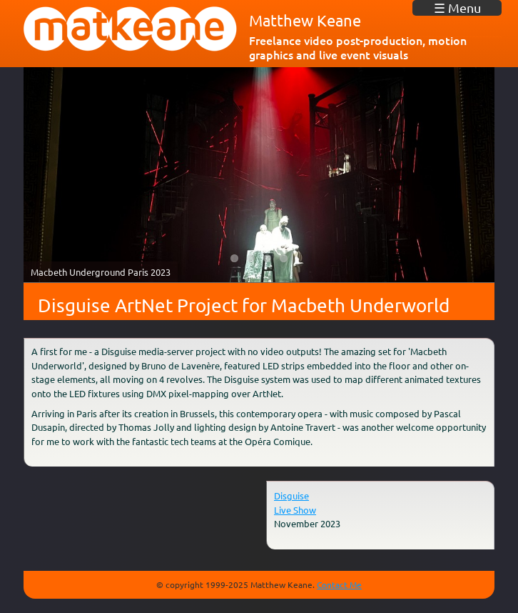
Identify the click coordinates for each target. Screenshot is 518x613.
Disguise (291, 495)
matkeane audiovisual (131, 29)
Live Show (295, 510)
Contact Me (339, 584)
